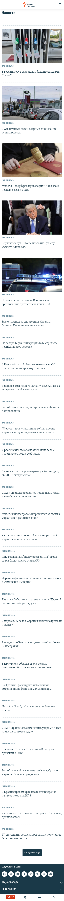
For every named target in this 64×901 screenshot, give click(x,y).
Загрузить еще (32, 852)
